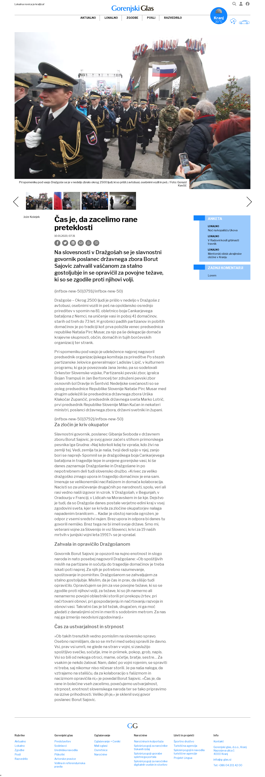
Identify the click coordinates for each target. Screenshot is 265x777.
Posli (151, 17)
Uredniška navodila (66, 750)
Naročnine (100, 754)
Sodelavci (60, 745)
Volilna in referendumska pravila (69, 764)
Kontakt (218, 741)
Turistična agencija (185, 745)
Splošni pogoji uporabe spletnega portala (148, 755)
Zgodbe (132, 17)
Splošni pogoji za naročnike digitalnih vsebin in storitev (151, 763)
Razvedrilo (173, 17)
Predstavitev (62, 741)
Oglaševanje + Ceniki (107, 741)
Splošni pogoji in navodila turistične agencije (189, 751)
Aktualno (88, 17)
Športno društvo (184, 741)
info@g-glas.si (222, 759)
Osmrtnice (101, 750)
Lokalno (111, 17)
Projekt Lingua (183, 757)
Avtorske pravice (65, 758)
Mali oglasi (100, 745)
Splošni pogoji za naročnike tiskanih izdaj (151, 747)
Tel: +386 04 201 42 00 (227, 765)
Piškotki (59, 754)
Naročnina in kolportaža (148, 741)
